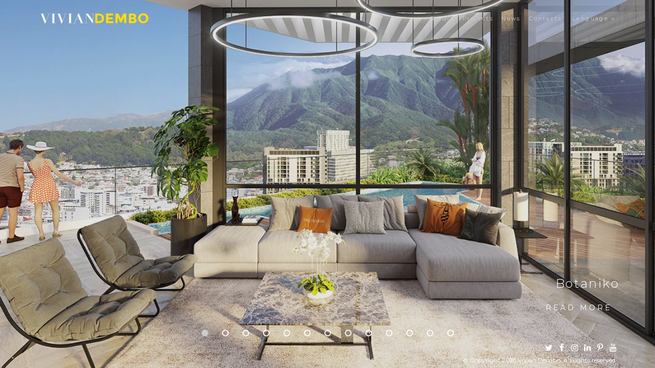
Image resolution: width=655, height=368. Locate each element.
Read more (578, 308)
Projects (478, 18)
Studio (442, 18)
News (511, 18)
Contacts (545, 18)
